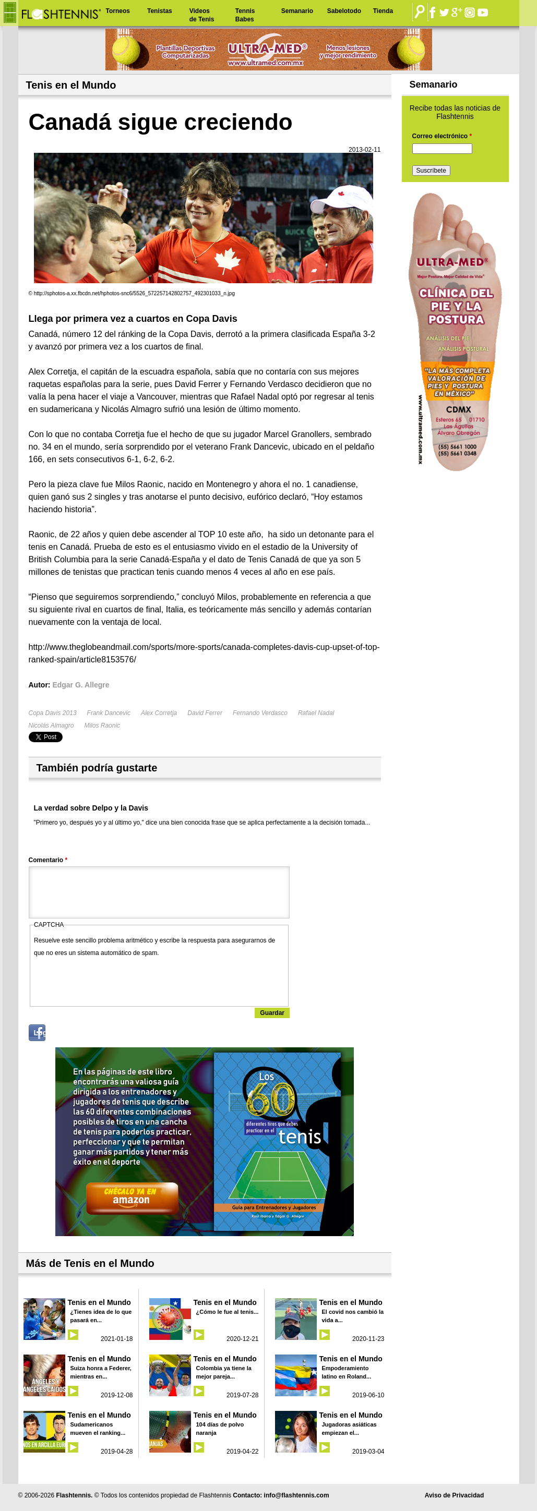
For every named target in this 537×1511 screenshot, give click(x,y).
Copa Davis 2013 (53, 713)
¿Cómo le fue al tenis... (227, 1312)
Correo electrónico (442, 136)
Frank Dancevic (108, 713)
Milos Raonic (102, 725)
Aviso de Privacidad (454, 1495)
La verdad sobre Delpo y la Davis (91, 808)
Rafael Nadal (316, 713)
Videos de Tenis (201, 15)
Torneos (118, 11)
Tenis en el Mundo (99, 1302)
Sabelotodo (344, 11)
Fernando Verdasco (260, 713)
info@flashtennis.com (296, 1495)
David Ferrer (204, 713)
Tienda (383, 11)
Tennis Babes (245, 15)
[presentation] (113, 979)
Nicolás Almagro (51, 725)
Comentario (48, 860)
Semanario (297, 11)
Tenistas (159, 11)
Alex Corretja (159, 713)
